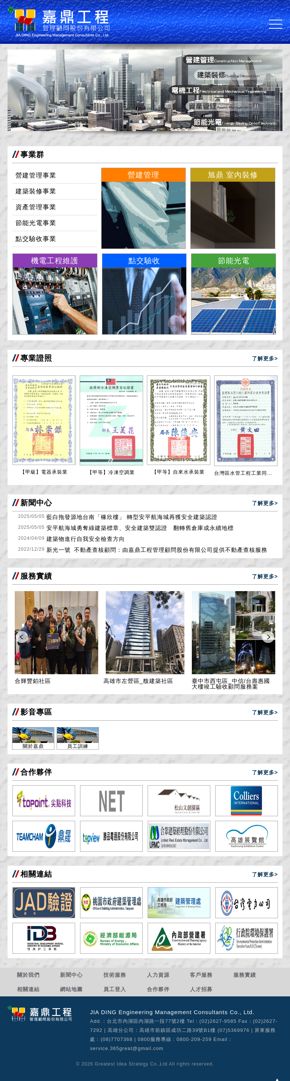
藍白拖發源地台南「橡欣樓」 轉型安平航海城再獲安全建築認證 (132, 517)
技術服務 (114, 975)
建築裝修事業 (35, 191)
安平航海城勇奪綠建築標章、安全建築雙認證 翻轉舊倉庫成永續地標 (140, 528)
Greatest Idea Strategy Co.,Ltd (131, 1064)
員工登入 (114, 989)
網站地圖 (71, 989)
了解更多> (265, 358)
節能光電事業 (35, 223)
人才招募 (201, 989)
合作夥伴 (158, 989)
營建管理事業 (35, 175)
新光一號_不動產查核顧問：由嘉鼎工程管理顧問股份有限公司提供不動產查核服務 (156, 550)
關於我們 (28, 975)
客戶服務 (201, 975)
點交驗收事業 (35, 238)
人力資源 (158, 975)
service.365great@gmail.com (127, 1048)
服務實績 (244, 975)
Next (268, 637)
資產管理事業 (35, 207)
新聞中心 (71, 975)
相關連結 (28, 989)
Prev (22, 637)
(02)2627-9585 (217, 1021)
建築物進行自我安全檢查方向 (85, 539)
